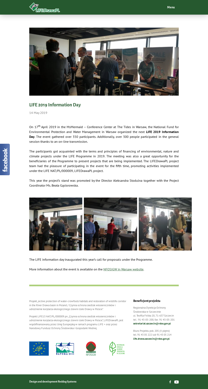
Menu (171, 7)
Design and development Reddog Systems (52, 381)
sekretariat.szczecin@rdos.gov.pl (152, 323)
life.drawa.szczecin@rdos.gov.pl (151, 338)
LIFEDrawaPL (44, 7)
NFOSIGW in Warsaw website (123, 269)
